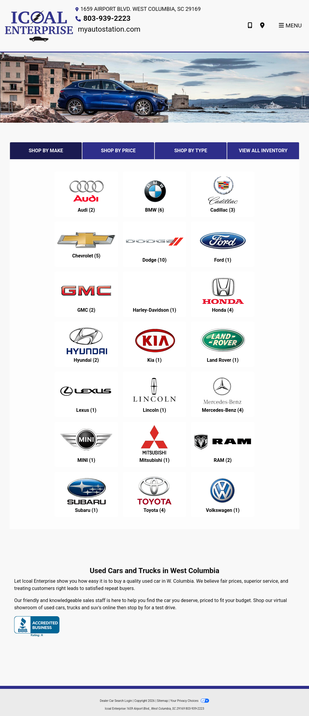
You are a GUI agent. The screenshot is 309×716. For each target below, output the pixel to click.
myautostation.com (109, 29)
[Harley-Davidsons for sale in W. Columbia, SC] (154, 294)
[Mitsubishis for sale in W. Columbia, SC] (154, 444)
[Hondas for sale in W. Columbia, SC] (222, 294)
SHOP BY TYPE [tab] (190, 150)
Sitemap (162, 700)
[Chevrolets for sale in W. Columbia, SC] (86, 244)
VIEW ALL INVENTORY (263, 150)
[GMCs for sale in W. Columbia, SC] (86, 294)
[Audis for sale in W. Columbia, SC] (86, 194)
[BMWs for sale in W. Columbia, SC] (154, 194)
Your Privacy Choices (189, 700)
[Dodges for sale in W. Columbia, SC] (154, 244)
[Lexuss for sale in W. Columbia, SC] (86, 394)
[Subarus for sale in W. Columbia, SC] (86, 494)
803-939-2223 (107, 18)
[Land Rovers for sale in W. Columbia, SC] (222, 344)
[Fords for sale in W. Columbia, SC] (222, 244)
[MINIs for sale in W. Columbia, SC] (86, 444)
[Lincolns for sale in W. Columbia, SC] (154, 394)
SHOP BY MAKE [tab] (46, 150)
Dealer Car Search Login (116, 700)
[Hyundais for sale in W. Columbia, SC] (86, 344)
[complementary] (291, 698)
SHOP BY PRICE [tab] (118, 150)
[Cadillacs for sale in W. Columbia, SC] (222, 194)
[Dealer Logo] (39, 25)
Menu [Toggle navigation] (290, 25)
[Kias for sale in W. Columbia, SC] (154, 344)
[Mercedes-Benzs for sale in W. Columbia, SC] (222, 394)
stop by (135, 607)
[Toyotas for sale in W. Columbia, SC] (154, 494)
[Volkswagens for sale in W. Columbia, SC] (222, 494)
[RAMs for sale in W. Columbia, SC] (222, 444)
